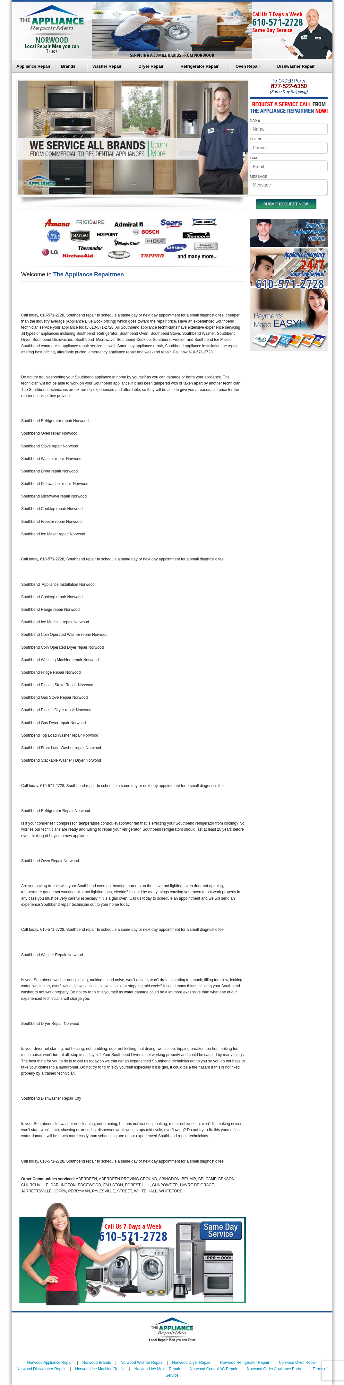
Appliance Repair (33, 66)
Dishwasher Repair (296, 66)
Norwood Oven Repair (298, 1362)
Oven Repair (248, 66)
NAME (255, 120)
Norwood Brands (96, 1362)
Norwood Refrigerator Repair (244, 1362)
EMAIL (255, 158)
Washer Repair (107, 66)
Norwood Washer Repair (142, 1362)
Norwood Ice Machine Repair (100, 1369)
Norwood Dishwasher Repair (41, 1369)
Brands (68, 66)
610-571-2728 (277, 22)
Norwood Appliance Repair (50, 1362)
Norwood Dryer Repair (191, 1362)
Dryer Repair (151, 66)
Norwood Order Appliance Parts (274, 1369)
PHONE (256, 139)
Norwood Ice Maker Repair (157, 1369)
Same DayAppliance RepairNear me (308, 231)
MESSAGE (258, 176)
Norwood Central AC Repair (213, 1369)
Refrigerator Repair (200, 66)
